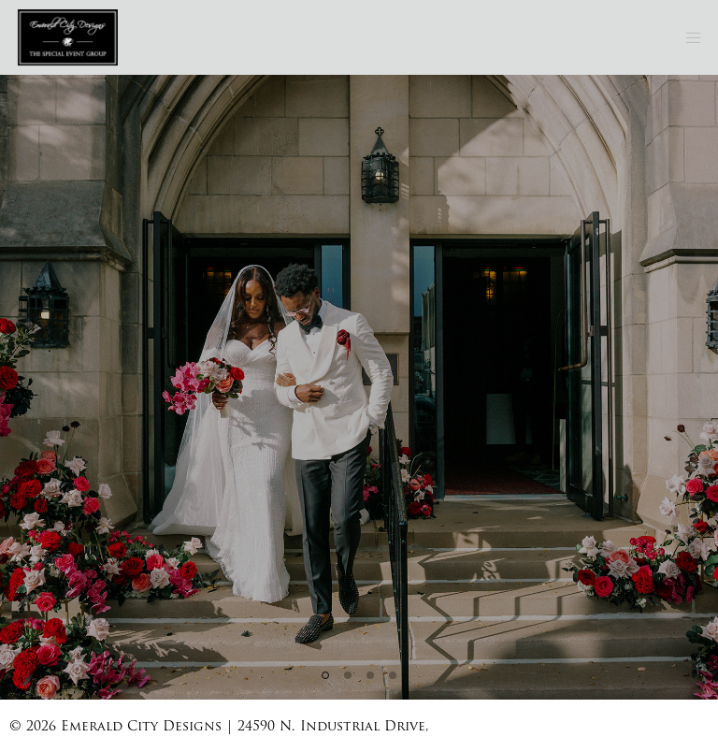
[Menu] (687, 37)
